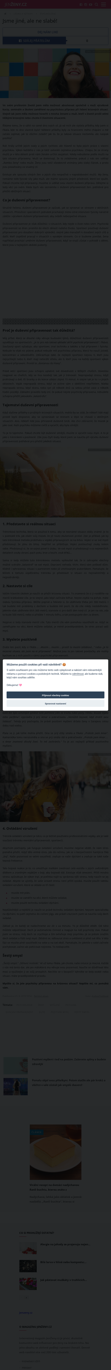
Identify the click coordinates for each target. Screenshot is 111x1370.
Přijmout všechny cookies (55, 695)
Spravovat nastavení (55, 703)
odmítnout (78, 673)
